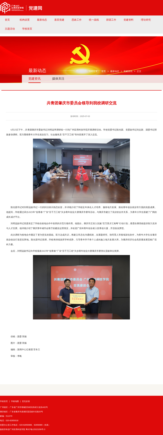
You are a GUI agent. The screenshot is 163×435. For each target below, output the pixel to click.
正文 (139, 71)
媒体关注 (58, 78)
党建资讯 (128, 71)
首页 (7, 19)
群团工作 (111, 19)
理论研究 (146, 19)
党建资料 (129, 19)
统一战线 (94, 19)
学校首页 (27, 28)
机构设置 (25, 19)
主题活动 (10, 28)
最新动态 (42, 19)
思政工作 (77, 19)
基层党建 (59, 19)
